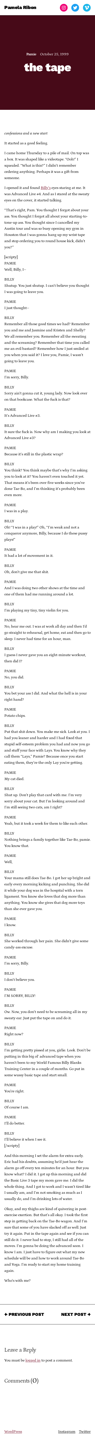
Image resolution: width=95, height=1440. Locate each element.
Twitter (85, 1431)
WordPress (13, 1431)
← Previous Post (24, 1314)
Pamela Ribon (20, 7)
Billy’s (46, 188)
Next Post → (76, 1314)
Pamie (31, 54)
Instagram (66, 1431)
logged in (32, 1360)
